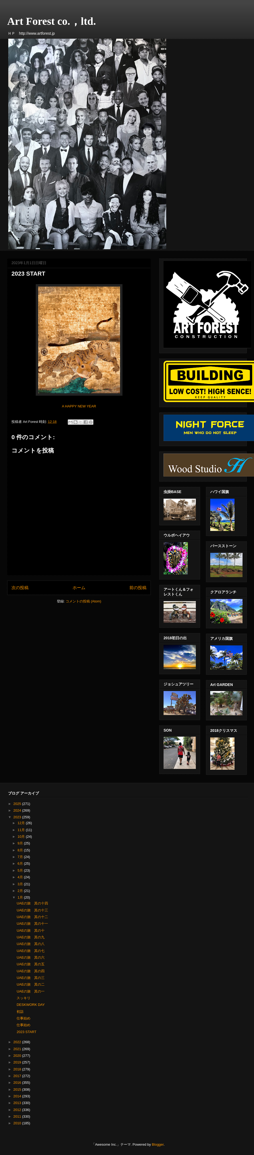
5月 (21, 870)
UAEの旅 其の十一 (32, 924)
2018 (17, 1069)
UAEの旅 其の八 (31, 944)
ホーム (79, 587)
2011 (17, 1116)
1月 (21, 897)
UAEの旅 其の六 (31, 957)
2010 (17, 1123)
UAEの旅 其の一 (31, 991)
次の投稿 (20, 587)
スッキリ (23, 998)
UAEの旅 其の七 (31, 951)
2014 (17, 1096)
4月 (21, 877)
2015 (17, 1089)
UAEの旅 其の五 (31, 964)
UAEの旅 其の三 (31, 978)
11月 (22, 830)
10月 (22, 837)
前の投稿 (137, 587)
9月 (21, 843)
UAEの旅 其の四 (31, 971)
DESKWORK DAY (31, 1005)
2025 (17, 804)
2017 (17, 1076)
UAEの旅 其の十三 (32, 910)
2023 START (26, 1032)
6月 (21, 864)
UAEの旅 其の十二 (32, 917)
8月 (21, 850)
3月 (21, 884)
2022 (17, 1042)
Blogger (158, 1144)
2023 (17, 817)
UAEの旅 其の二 (31, 984)
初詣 (20, 1012)
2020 (17, 1056)
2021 (17, 1049)
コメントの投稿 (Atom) (83, 601)
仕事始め (23, 1018)
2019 (17, 1062)
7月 (21, 857)
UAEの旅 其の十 (31, 930)
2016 (17, 1083)
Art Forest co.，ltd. (51, 21)
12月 (22, 823)
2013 (17, 1103)
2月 (21, 891)
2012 (17, 1110)
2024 (17, 810)
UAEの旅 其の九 (31, 937)
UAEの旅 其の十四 (32, 903)
